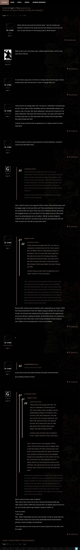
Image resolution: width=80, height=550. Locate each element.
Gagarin (7, 173)
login (28, 8)
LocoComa (7, 114)
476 (9, 64)
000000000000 (7, 346)
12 (20, 16)
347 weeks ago (71, 40)
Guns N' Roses (17, 10)
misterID (7, 62)
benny (10, 33)
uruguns (7, 371)
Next (24, 16)
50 (9, 176)
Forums (5, 10)
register (23, 8)
